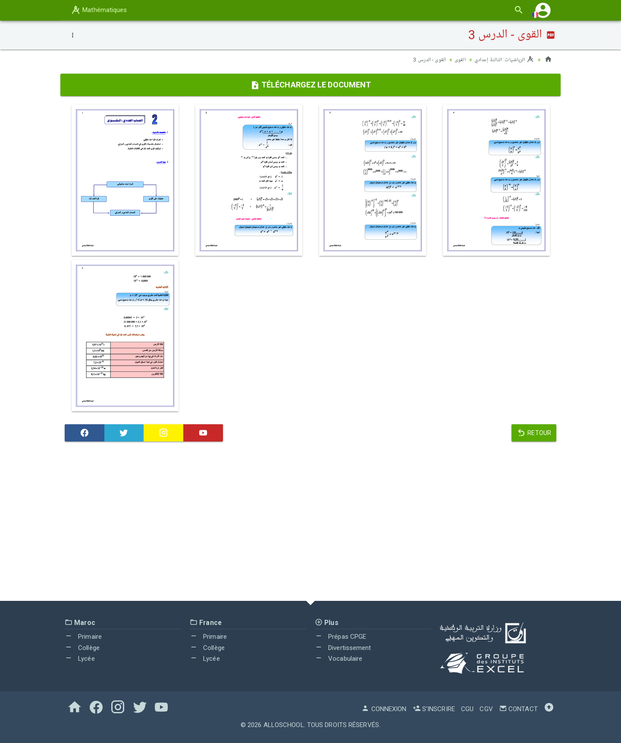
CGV (486, 709)
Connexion (383, 709)
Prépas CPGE (340, 636)
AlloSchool (283, 725)
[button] (543, 10)
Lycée (80, 658)
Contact (518, 709)
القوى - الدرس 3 (422, 59)
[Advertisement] (310, 523)
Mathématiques (98, 10)
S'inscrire (434, 709)
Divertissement (343, 648)
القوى (455, 59)
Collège (82, 648)
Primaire (83, 636)
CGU (467, 709)
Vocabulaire (338, 658)
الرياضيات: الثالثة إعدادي (502, 59)
